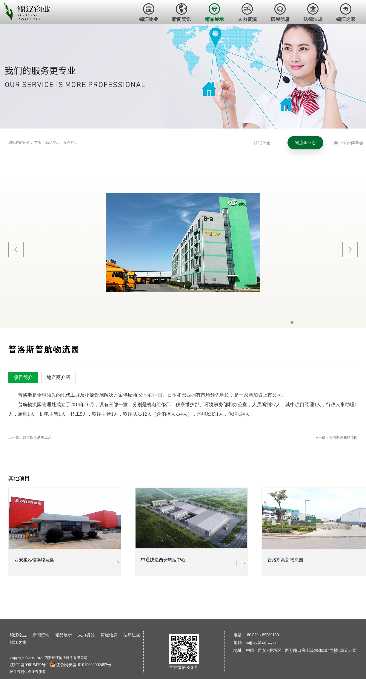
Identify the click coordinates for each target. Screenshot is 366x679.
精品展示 (52, 142)
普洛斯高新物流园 (285, 560)
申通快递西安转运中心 (163, 560)
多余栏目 (71, 142)
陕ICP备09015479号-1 (29, 665)
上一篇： (29, 437)
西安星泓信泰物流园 (34, 560)
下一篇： (336, 437)
